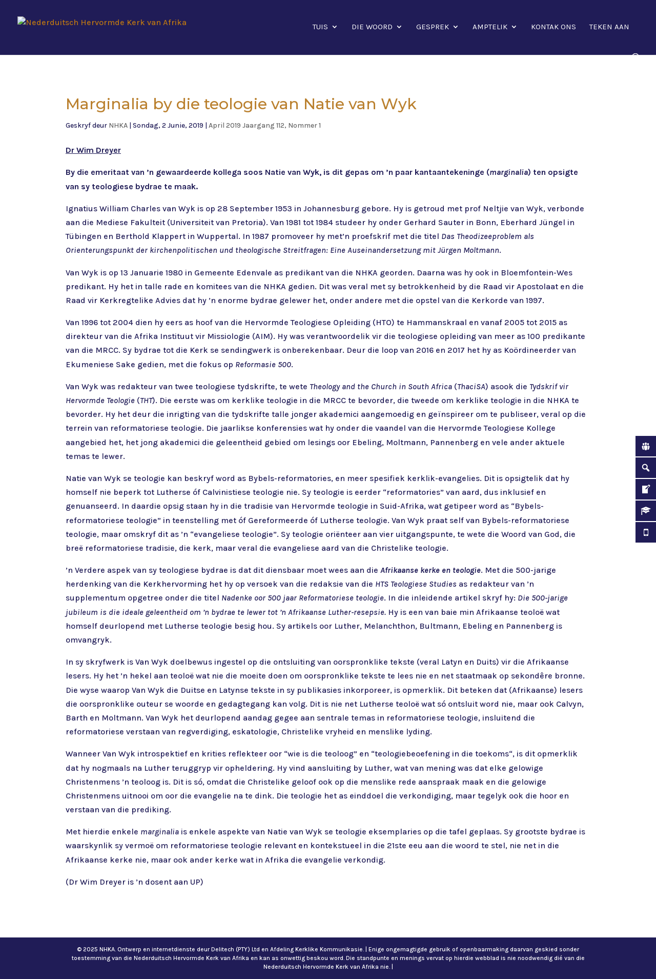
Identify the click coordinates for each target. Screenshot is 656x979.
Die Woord (372, 27)
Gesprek (432, 27)
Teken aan (609, 27)
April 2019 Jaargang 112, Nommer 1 (265, 125)
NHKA (118, 125)
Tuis (320, 27)
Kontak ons (553, 27)
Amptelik (490, 27)
